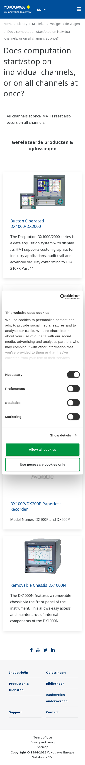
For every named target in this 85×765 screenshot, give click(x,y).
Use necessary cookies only (42, 464)
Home (7, 23)
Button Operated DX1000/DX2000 (27, 223)
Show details (60, 435)
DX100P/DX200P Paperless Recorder (35, 506)
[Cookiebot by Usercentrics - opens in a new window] (60, 297)
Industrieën (18, 672)
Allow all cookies (42, 449)
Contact (52, 712)
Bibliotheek (55, 684)
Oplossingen (56, 672)
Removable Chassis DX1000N (38, 585)
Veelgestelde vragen (65, 23)
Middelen (38, 23)
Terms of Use (42, 737)
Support (15, 712)
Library (22, 23)
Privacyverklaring (43, 742)
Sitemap (42, 747)
